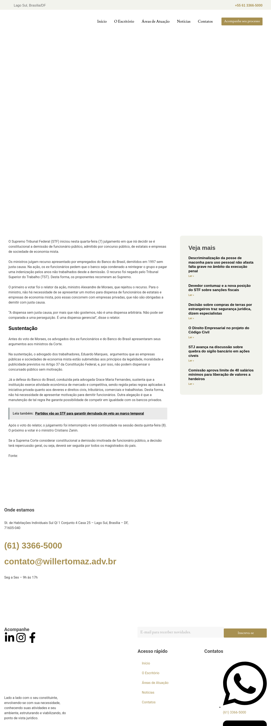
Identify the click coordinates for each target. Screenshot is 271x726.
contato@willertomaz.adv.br (60, 561)
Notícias (184, 21)
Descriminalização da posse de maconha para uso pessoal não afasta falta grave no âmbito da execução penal (220, 264)
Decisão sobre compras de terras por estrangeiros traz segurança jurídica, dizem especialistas (220, 309)
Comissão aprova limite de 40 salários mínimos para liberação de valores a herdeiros (221, 374)
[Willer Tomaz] (135, 603)
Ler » (191, 276)
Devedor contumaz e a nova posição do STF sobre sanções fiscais (219, 288)
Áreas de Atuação (156, 21)
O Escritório (124, 21)
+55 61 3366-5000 (249, 5)
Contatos (205, 21)
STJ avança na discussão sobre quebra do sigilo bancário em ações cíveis (219, 351)
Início (102, 21)
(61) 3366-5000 (33, 545)
